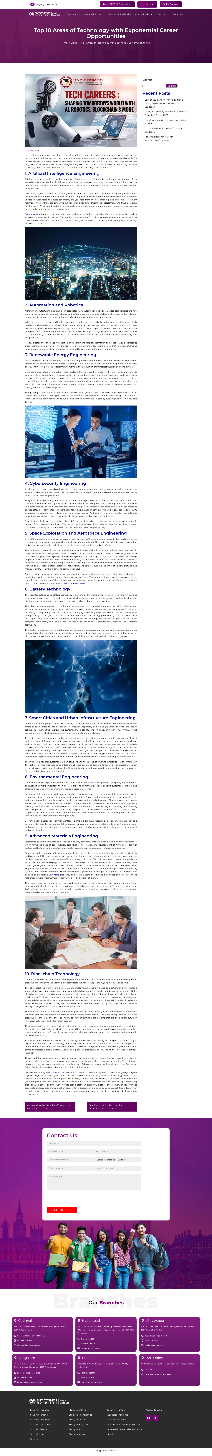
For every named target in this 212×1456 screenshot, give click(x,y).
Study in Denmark (40, 1422)
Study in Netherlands (80, 1417)
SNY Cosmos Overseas (57, 1072)
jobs (127, 322)
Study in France (38, 1432)
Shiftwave (111, 1453)
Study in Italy (37, 1436)
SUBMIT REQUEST (62, 1212)
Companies (31, 214)
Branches (178, 14)
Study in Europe (94, 14)
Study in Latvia (77, 1422)
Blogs (74, 43)
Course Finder (144, 14)
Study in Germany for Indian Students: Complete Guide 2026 (165, 113)
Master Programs (116, 1422)
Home (65, 43)
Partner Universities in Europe (123, 1427)
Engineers (54, 874)
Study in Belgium (78, 1427)
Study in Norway (78, 1436)
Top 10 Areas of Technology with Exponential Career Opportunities (116, 43)
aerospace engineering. (76, 583)
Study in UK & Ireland (120, 14)
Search (147, 79)
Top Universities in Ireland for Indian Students (164, 130)
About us (75, 14)
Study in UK (36, 1441)
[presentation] (67, 1201)
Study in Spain (77, 1432)
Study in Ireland (77, 1412)
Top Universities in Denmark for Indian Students (165, 122)
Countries (163, 14)
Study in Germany (40, 1427)
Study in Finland (39, 1417)
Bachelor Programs (117, 1417)
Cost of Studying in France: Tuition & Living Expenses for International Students (164, 103)
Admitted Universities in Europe (124, 1432)
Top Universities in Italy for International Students (159, 138)
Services (111, 1436)
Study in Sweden (39, 1412)
